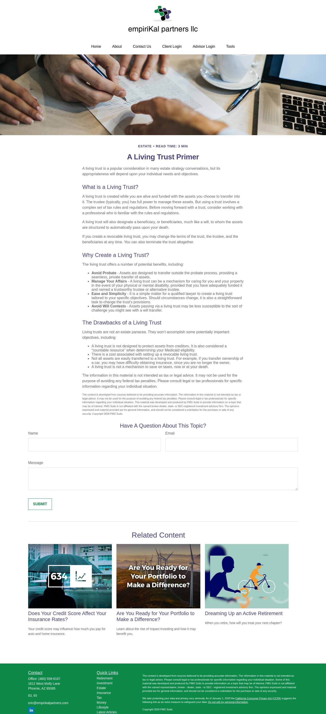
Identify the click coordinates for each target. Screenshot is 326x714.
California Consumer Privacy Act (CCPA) (258, 698)
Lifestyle (103, 707)
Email (170, 433)
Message (35, 463)
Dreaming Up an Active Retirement (244, 613)
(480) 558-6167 (49, 679)
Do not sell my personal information (228, 702)
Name (33, 433)
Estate (101, 688)
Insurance (104, 693)
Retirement (105, 678)
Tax (99, 697)
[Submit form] (40, 504)
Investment (105, 683)
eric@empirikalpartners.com (48, 703)
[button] (96, 46)
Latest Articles (107, 712)
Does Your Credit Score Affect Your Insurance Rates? (67, 616)
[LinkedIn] (31, 710)
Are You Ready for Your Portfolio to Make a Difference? (155, 616)
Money (102, 702)
